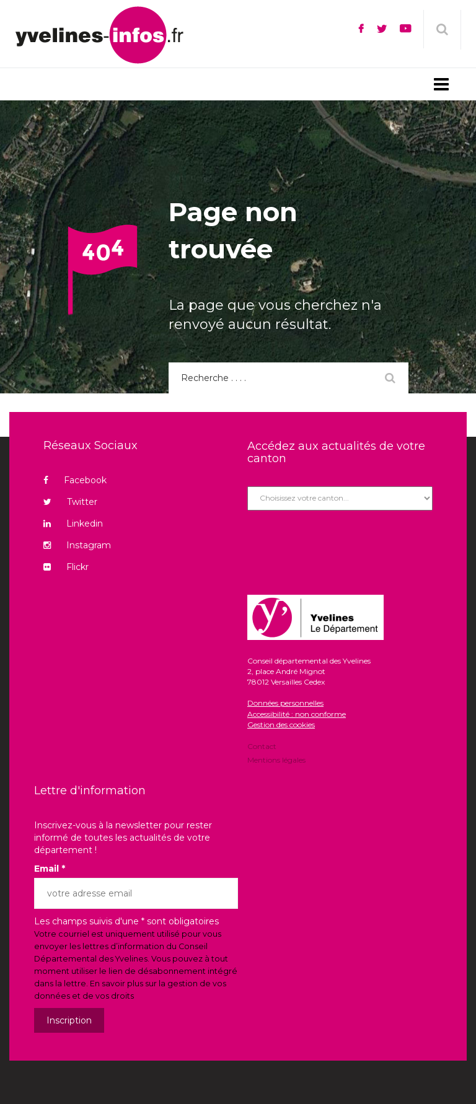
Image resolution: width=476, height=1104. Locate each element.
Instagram (77, 545)
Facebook (75, 480)
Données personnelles (285, 703)
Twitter (70, 501)
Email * (49, 868)
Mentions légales (276, 759)
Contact (261, 747)
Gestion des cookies (281, 724)
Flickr (66, 566)
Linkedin (73, 523)
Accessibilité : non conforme (296, 714)
